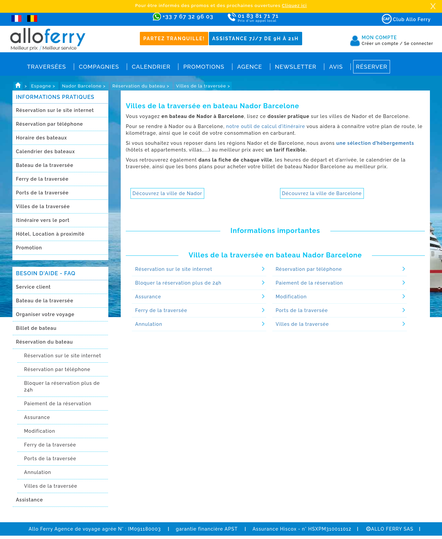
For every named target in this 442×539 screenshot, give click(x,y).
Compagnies (99, 66)
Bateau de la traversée (44, 165)
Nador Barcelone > (84, 85)
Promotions (203, 66)
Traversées (46, 66)
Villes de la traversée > (203, 85)
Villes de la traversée (43, 206)
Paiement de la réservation (58, 403)
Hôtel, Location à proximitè (50, 234)
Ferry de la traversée (42, 179)
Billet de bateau (36, 328)
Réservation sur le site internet (55, 110)
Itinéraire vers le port (43, 220)
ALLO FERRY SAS (389, 529)
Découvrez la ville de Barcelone (322, 193)
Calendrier (151, 66)
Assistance (29, 499)
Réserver (371, 66)
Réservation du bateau (44, 342)
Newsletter (296, 66)
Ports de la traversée (42, 192)
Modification (39, 431)
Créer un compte (382, 43)
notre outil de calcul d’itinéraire (265, 126)
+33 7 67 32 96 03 (188, 16)
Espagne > (44, 85)
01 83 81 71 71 (277, 17)
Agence (249, 66)
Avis (336, 66)
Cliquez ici (294, 5)
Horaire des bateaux (41, 137)
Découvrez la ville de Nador (167, 193)
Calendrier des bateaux (45, 151)
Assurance (37, 417)
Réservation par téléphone (49, 124)
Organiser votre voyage (45, 314)
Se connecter (418, 43)
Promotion (29, 247)
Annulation (37, 472)
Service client (33, 287)
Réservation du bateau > (141, 85)
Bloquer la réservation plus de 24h (62, 386)
